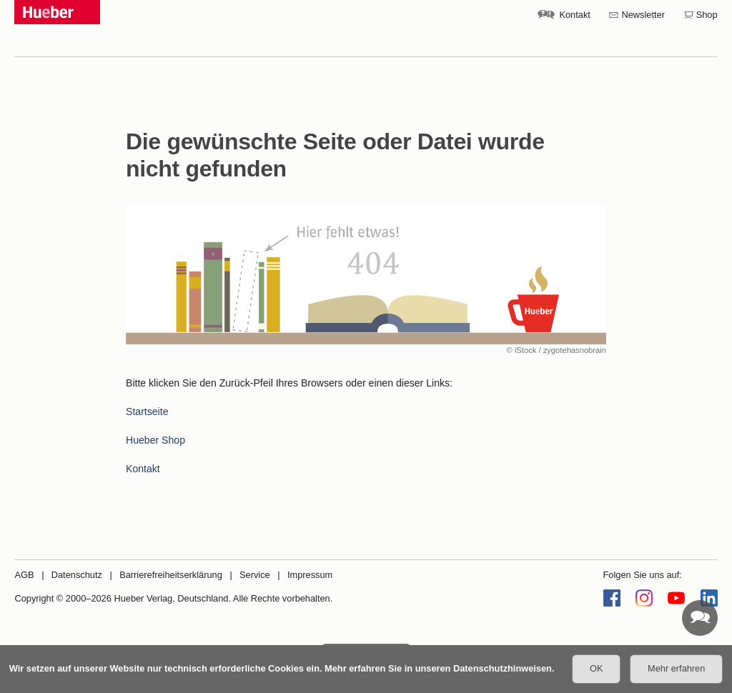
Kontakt (574, 14)
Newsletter (643, 14)
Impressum (309, 574)
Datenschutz (76, 574)
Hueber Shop (155, 440)
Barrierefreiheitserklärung (170, 574)
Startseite (147, 411)
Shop (707, 14)
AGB (24, 574)
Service (254, 574)
